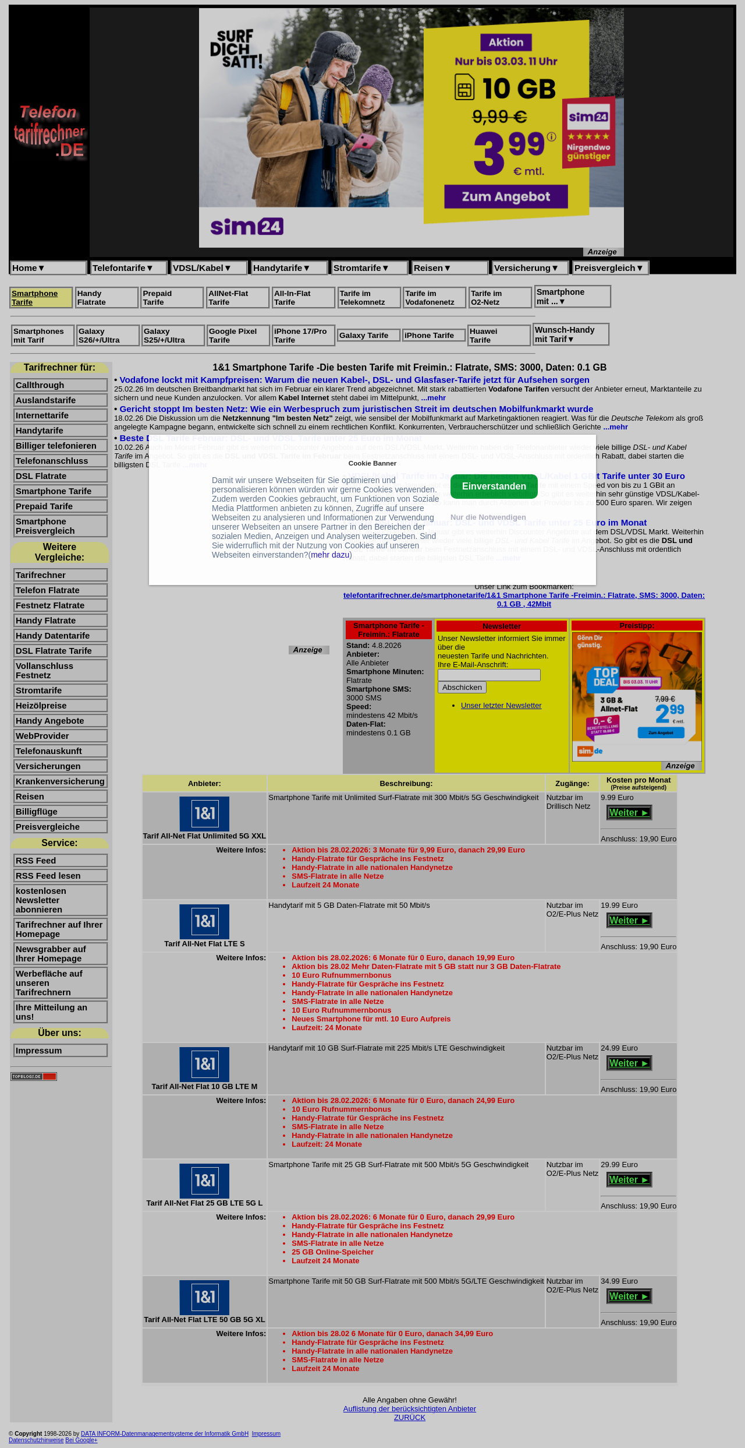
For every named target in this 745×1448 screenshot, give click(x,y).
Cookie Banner (372, 463)
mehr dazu (330, 554)
